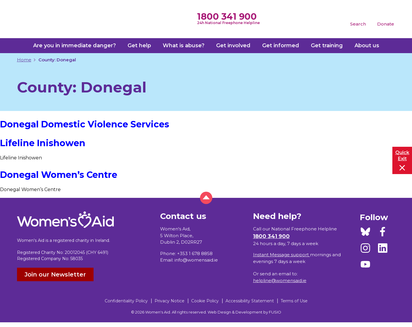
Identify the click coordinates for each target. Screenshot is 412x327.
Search (358, 24)
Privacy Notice (169, 301)
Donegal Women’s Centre (58, 174)
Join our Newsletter (55, 274)
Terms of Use (294, 301)
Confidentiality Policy (126, 301)
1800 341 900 (227, 16)
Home (24, 60)
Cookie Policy (205, 301)
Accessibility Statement (250, 301)
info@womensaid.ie (196, 260)
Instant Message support (281, 254)
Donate (385, 24)
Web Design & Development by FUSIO (244, 312)
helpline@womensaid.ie (279, 280)
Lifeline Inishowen (42, 143)
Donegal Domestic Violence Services (84, 124)
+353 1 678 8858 (195, 253)
